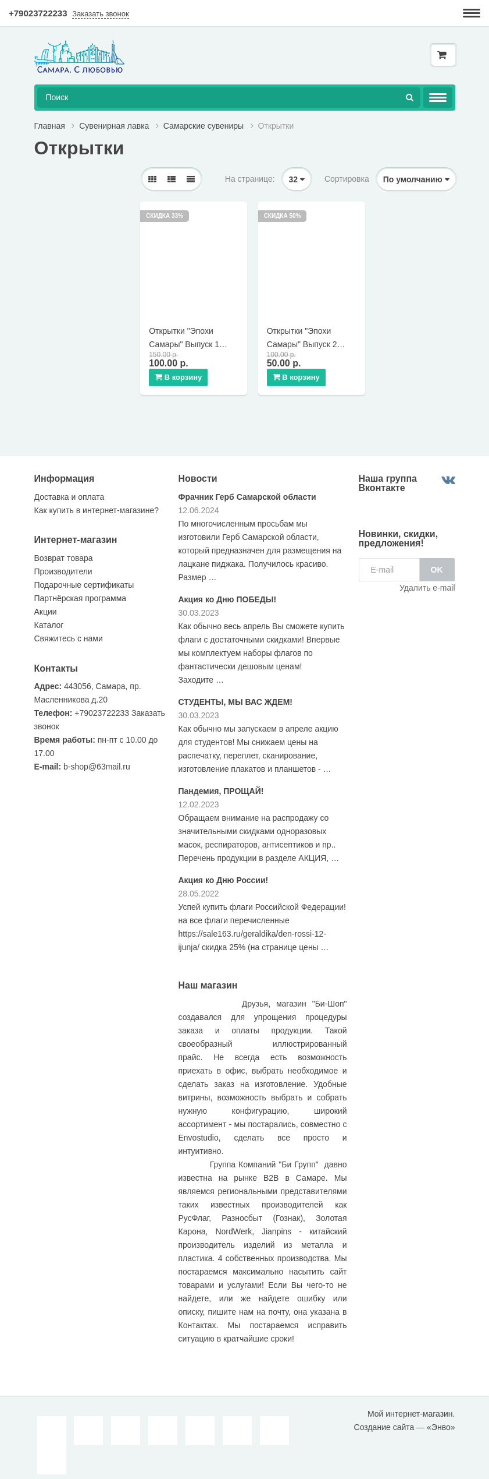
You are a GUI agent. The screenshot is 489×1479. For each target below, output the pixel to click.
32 (297, 179)
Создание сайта (384, 1420)
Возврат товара (63, 551)
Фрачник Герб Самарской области (247, 489)
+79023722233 (38, 13)
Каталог (49, 618)
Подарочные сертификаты (84, 578)
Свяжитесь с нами (68, 631)
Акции (45, 604)
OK (437, 562)
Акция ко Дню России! (224, 872)
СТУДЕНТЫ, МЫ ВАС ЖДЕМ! (236, 694)
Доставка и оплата (69, 489)
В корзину (180, 369)
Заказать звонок (100, 13)
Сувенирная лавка (114, 125)
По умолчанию (416, 179)
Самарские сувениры (203, 125)
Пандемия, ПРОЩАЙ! (221, 783)
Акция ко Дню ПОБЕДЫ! (228, 591)
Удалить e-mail (427, 580)
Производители (63, 564)
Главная (49, 125)
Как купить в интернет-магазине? (96, 502)
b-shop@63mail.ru (96, 759)
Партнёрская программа (80, 591)
